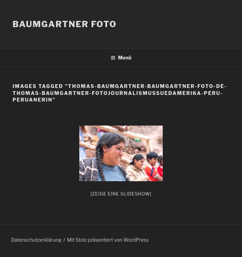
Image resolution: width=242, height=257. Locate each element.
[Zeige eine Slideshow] (121, 193)
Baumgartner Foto (64, 24)
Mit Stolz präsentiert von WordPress (108, 240)
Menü (121, 58)
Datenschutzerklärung (36, 240)
